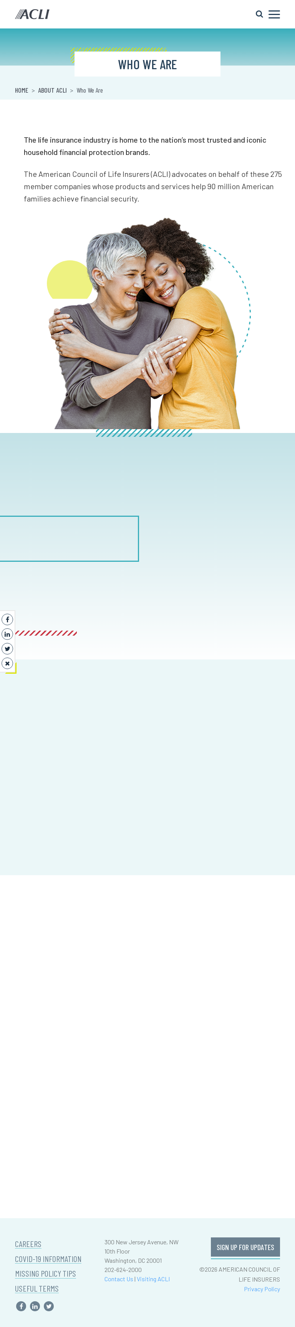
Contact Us (118, 1278)
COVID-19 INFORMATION (48, 1259)
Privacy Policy (262, 1288)
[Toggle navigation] (268, 14)
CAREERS (28, 1244)
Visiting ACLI (153, 1278)
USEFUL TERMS (37, 1288)
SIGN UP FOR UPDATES (245, 1247)
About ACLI (52, 90)
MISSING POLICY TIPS (45, 1273)
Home (21, 90)
